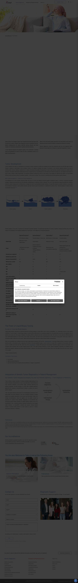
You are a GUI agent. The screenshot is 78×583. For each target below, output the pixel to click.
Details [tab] (39, 285)
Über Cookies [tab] (56, 285)
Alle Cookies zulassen (55, 300)
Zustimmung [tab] (22, 285)
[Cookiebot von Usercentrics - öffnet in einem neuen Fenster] (55, 282)
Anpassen (39, 300)
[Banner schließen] (62, 281)
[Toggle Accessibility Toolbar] (75, 580)
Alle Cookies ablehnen (22, 300)
